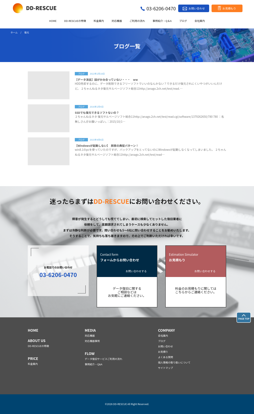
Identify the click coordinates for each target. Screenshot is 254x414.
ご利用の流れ (137, 20)
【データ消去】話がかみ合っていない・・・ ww (106, 80)
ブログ (183, 20)
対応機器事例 (92, 341)
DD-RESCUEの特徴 (75, 20)
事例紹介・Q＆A (162, 20)
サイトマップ (165, 368)
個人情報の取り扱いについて (174, 362)
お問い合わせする (136, 271)
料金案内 (99, 20)
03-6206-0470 (161, 8)
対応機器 (117, 20)
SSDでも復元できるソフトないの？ (97, 113)
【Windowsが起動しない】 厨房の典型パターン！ (107, 146)
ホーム (14, 32)
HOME (53, 20)
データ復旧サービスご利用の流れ (103, 359)
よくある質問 (165, 357)
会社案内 (199, 20)
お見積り (163, 352)
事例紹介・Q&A (93, 364)
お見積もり (229, 8)
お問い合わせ (197, 8)
